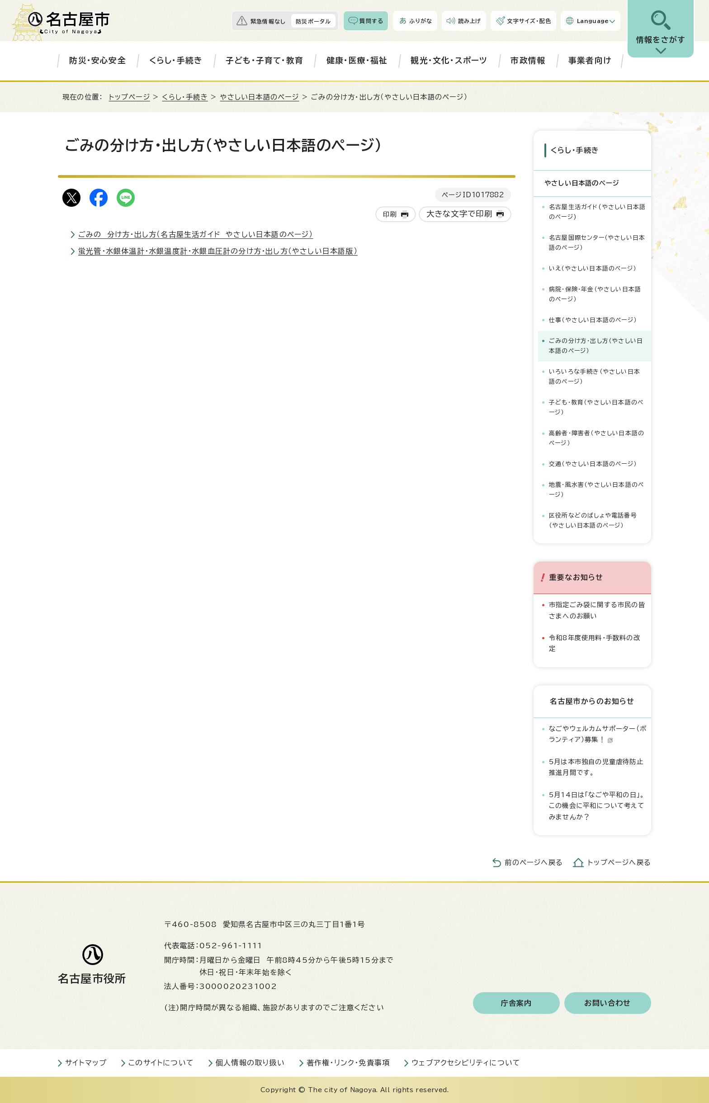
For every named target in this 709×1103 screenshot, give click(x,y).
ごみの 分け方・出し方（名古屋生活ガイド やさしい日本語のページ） (195, 234)
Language (593, 21)
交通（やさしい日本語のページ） (593, 464)
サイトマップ (86, 1062)
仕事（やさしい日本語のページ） (593, 320)
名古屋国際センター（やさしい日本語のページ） (597, 243)
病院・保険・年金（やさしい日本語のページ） (595, 294)
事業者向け (589, 60)
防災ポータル (313, 21)
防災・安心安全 (97, 60)
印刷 (390, 214)
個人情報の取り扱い (250, 1062)
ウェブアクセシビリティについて (465, 1062)
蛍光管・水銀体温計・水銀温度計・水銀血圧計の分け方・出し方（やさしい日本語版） (218, 251)
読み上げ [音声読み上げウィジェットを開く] (470, 21)
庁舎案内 (516, 1003)
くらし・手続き (176, 60)
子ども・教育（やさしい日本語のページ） (596, 407)
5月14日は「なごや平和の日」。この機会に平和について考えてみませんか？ (597, 805)
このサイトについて (161, 1062)
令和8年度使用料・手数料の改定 (594, 643)
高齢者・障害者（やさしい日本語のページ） (596, 438)
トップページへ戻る (619, 862)
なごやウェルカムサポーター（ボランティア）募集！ (598, 734)
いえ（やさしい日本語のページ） (592, 268)
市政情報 (527, 60)
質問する (371, 21)
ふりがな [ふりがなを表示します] (420, 21)
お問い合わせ (607, 1003)
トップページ (129, 97)
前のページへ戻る (534, 862)
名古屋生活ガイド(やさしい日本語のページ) (597, 212)
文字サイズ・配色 (529, 21)
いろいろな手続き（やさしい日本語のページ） (594, 377)
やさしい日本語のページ (259, 97)
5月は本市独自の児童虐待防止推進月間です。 (596, 767)
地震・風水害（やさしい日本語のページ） (596, 490)
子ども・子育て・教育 (264, 60)
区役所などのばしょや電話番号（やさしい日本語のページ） (593, 520)
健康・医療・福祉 (357, 60)
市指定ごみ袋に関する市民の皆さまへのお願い (597, 610)
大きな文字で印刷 (459, 214)
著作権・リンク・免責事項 (348, 1062)
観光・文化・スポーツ (449, 60)
